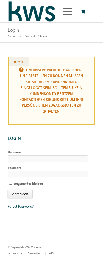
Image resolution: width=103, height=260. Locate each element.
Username (15, 152)
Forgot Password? (21, 206)
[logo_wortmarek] (43, 11)
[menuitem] (66, 11)
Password (15, 167)
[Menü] (64, 11)
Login (13, 30)
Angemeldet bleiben (26, 183)
